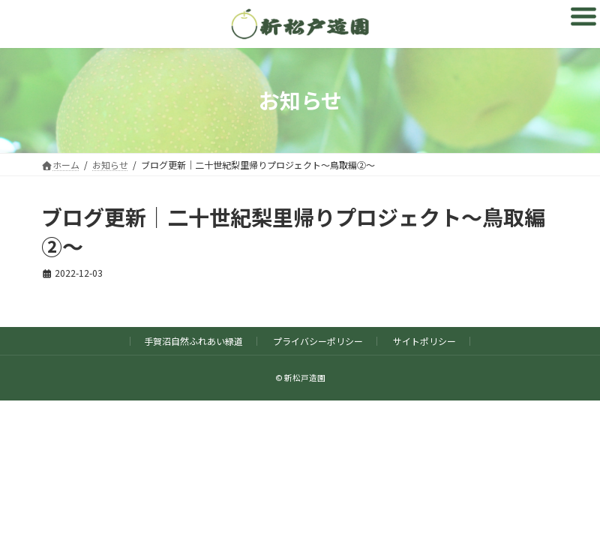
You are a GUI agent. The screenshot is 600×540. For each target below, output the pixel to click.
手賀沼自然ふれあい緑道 (193, 340)
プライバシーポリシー (318, 340)
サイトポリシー (424, 340)
